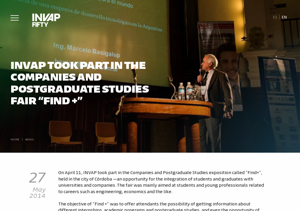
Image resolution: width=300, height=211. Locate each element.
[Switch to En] (284, 17)
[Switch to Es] (275, 17)
